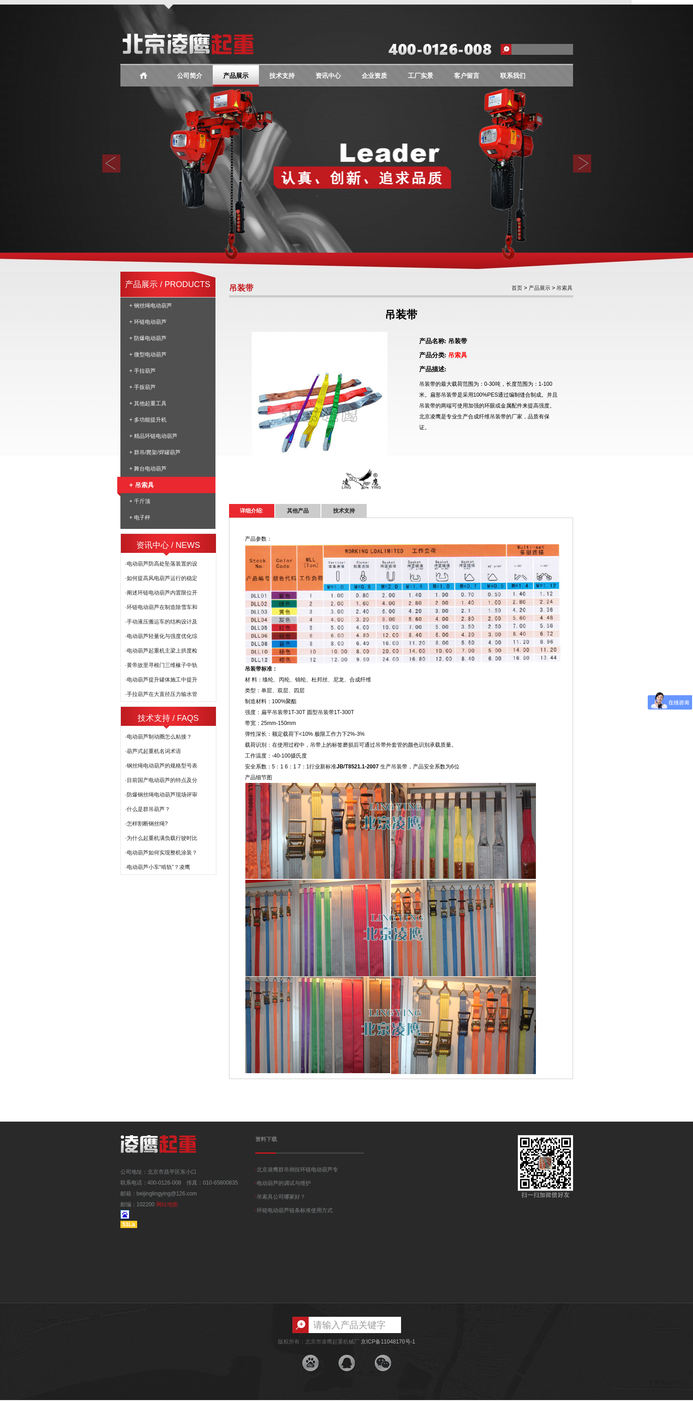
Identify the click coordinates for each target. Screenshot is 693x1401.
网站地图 (167, 1204)
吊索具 (564, 288)
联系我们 (513, 75)
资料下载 (266, 1139)
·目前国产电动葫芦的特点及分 (161, 780)
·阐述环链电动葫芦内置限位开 (161, 593)
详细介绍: (251, 511)
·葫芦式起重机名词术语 (153, 751)
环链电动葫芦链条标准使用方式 (294, 1210)
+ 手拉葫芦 (142, 371)
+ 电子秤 (139, 517)
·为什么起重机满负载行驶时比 (161, 838)
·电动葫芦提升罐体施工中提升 (161, 680)
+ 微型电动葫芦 (148, 354)
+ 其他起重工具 (148, 403)
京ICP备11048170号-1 (388, 1342)
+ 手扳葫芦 (142, 387)
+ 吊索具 (137, 485)
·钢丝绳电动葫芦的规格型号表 (161, 766)
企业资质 (374, 75)
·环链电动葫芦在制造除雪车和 (161, 607)
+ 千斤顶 (139, 501)
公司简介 (189, 75)
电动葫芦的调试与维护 (283, 1183)
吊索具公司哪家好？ (280, 1197)
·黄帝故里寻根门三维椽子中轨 (161, 665)
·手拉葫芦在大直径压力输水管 (161, 694)
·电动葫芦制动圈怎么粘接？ (158, 737)
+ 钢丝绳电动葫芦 (150, 305)
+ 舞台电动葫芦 (148, 468)
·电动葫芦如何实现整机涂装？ (161, 852)
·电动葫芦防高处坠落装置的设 (161, 564)
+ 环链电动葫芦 (148, 322)
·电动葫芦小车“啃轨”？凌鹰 (157, 867)
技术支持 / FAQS (168, 718)
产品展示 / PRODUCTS (167, 284)
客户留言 (466, 75)
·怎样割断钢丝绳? (146, 823)
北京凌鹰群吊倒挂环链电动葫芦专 (296, 1169)
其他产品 (298, 511)
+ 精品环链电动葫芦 (153, 436)
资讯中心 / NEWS (168, 545)
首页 (516, 288)
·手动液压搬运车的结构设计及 (161, 622)
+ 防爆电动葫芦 (148, 338)
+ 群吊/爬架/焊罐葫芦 (155, 452)
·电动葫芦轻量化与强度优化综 (161, 636)
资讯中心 (328, 75)
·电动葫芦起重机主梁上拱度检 (161, 651)
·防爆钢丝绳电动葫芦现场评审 (161, 795)
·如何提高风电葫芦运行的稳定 (161, 578)
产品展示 (236, 75)
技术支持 (282, 75)
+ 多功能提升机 (148, 420)
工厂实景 (420, 75)
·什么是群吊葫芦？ (147, 809)
